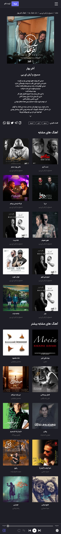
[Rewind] (34, 530)
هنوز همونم (45, 240)
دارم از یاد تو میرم (16, 431)
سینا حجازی (45, 508)
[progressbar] (30, 526)
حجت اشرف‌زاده (16, 471)
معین (45, 361)
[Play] (39, 530)
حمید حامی (45, 471)
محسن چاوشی (16, 361)
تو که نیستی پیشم (16, 203)
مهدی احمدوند (45, 435)
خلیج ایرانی (45, 504)
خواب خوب (15, 277)
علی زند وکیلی (45, 398)
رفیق (15, 468)
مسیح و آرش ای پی (45, 170)
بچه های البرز (45, 358)
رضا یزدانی (15, 508)
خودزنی (15, 504)
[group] (30, 529)
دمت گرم (45, 167)
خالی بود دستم (16, 167)
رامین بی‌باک (16, 435)
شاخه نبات (15, 313)
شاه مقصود (16, 358)
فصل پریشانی (45, 394)
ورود (15, 3)
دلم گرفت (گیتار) (45, 468)
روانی (45, 431)
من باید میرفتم (16, 394)
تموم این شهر (45, 277)
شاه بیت (16, 240)
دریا (45, 203)
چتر (45, 313)
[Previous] (30, 530)
